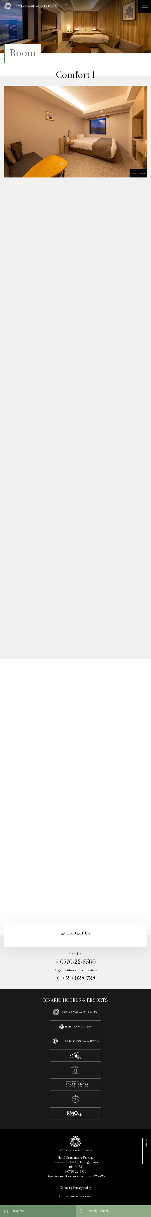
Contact (65, 1188)
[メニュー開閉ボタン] (144, 6)
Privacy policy (82, 1188)
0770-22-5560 (75, 962)
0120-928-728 (75, 978)
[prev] (134, 174)
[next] (142, 174)
